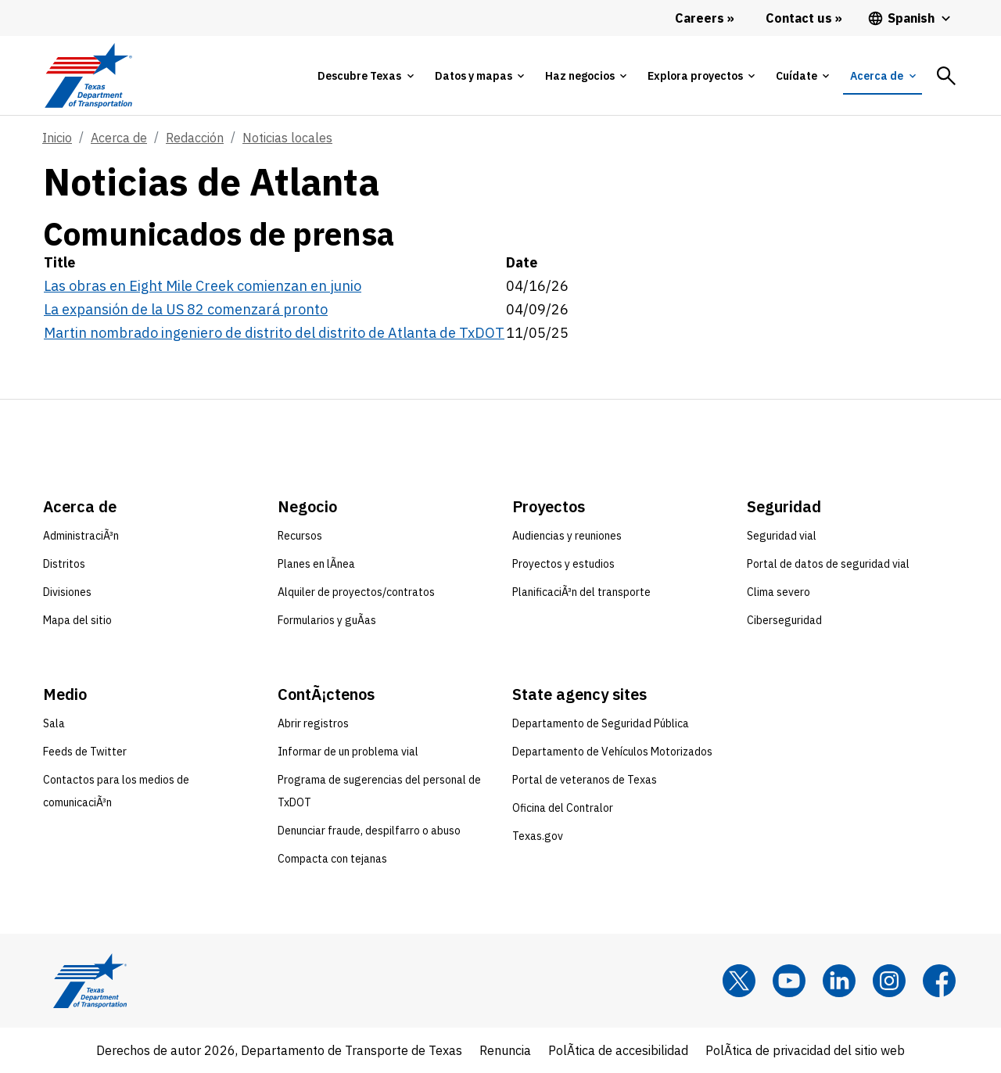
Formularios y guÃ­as (327, 620)
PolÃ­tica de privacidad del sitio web (805, 1050)
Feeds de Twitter (85, 752)
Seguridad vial (781, 536)
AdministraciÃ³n (81, 536)
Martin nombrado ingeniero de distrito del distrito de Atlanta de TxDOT (274, 333)
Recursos (300, 536)
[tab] (365, 76)
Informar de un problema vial (348, 752)
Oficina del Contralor (562, 808)
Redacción (195, 137)
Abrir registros (313, 723)
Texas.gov (537, 836)
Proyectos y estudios (563, 564)
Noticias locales (287, 137)
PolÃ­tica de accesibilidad (618, 1050)
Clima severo (778, 592)
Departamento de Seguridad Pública (600, 723)
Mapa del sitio (77, 620)
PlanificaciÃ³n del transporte (581, 592)
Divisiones (67, 592)
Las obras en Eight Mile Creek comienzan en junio (202, 286)
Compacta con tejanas (332, 859)
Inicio (57, 137)
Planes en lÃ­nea (316, 564)
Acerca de (119, 137)
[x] (739, 980)
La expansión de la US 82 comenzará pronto (186, 309)
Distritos (64, 564)
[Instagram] (889, 980)
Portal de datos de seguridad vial (828, 564)
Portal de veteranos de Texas (584, 780)
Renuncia (505, 1050)
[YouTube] (789, 980)
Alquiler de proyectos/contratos (356, 592)
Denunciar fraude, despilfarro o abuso (369, 831)
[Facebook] (939, 980)
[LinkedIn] (839, 980)
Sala (54, 723)
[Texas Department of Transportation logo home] (88, 75)
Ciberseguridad (784, 620)
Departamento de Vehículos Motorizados (612, 752)
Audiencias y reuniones (567, 536)
